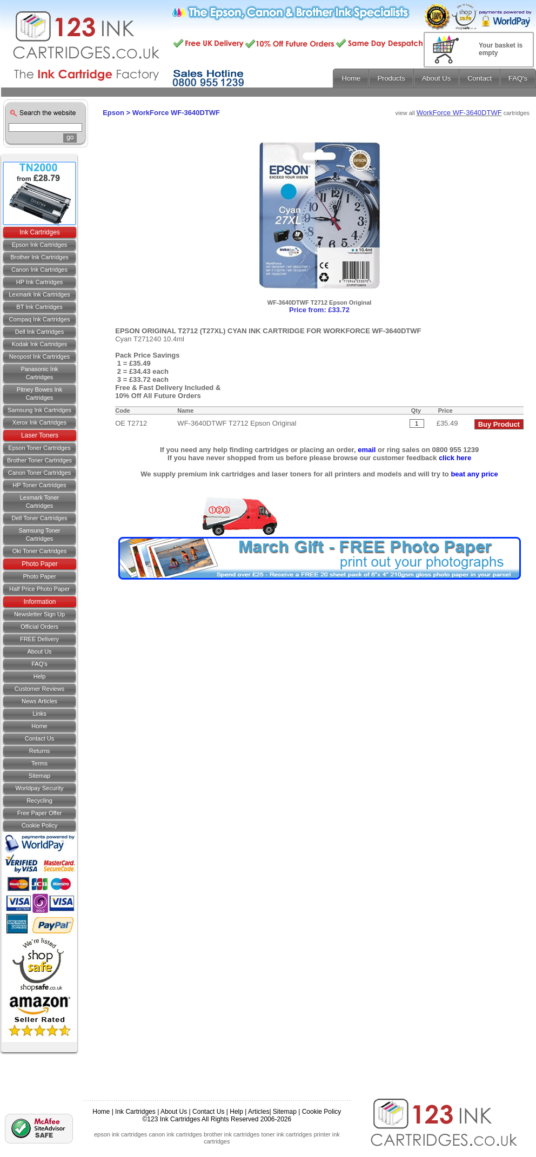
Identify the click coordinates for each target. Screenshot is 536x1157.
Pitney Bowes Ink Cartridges (39, 393)
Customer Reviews (39, 688)
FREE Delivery (39, 639)
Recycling (39, 800)
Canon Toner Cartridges (39, 472)
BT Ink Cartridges (39, 307)
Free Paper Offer (39, 813)
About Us (39, 651)
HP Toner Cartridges (39, 485)
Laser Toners (39, 435)
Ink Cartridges (39, 232)
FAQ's (39, 664)
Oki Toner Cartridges (39, 551)
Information (39, 602)
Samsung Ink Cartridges (39, 410)
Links (39, 713)
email (367, 450)
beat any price (474, 474)
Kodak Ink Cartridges (40, 344)
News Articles (39, 701)
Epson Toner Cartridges (39, 448)
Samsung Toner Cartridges (40, 534)
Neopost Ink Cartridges (39, 356)
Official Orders (39, 626)
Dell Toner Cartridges (39, 518)
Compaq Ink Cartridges (39, 319)
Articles (258, 1111)
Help (40, 676)
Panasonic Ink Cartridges (39, 373)
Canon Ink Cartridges (39, 269)
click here (455, 458)
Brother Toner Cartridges (39, 460)
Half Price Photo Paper (39, 589)
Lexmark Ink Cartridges (39, 294)
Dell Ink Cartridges (39, 331)
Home (39, 726)
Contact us (39, 738)
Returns (39, 751)
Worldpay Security (39, 788)
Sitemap (39, 775)
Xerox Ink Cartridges (39, 422)
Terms (39, 763)
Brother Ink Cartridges (39, 257)
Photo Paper (40, 564)
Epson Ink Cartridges (40, 244)
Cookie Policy (40, 825)
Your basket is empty (500, 49)
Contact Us (208, 1111)
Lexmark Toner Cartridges (39, 501)
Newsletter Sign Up (39, 614)
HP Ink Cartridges (39, 282)
